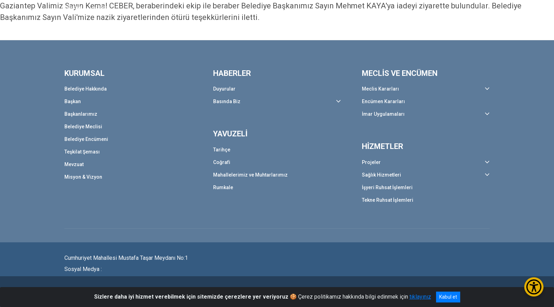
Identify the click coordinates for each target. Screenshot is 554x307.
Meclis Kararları (380, 89)
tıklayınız (420, 296)
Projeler (371, 162)
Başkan (72, 101)
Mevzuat (74, 164)
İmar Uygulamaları (383, 114)
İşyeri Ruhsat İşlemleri (387, 187)
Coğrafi (221, 162)
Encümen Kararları (383, 101)
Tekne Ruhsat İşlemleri (387, 200)
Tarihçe (221, 149)
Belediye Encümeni (86, 139)
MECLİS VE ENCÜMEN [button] (336, 30)
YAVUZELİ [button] (279, 30)
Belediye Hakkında (85, 89)
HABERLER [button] (237, 30)
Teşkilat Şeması (82, 152)
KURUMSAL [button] (192, 30)
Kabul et (448, 297)
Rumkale (223, 187)
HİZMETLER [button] (395, 30)
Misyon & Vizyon (83, 177)
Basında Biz (226, 101)
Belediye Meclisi (83, 126)
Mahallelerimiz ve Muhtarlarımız (250, 175)
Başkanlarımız (80, 114)
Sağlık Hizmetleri (381, 175)
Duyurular (224, 89)
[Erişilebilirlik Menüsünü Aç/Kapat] (534, 287)
